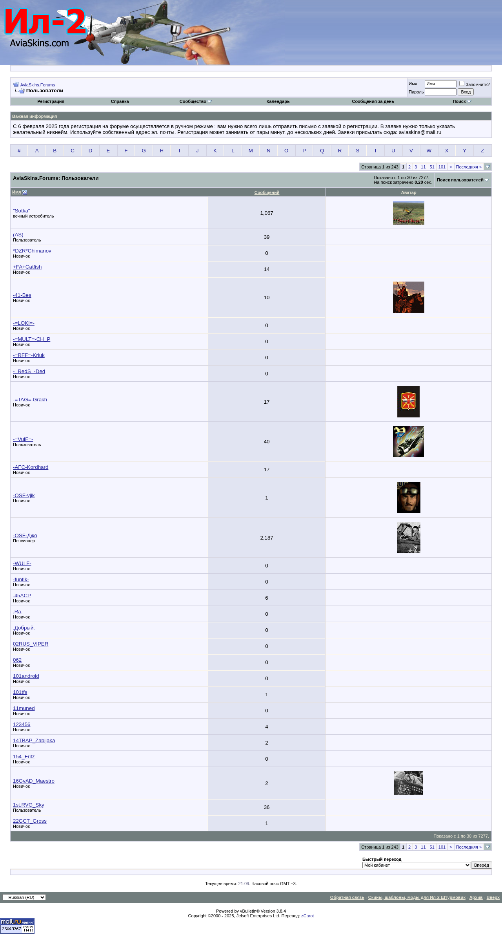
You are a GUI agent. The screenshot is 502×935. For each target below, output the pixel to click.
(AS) (18, 235)
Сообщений (267, 192)
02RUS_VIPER (30, 644)
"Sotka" (21, 211)
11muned (24, 708)
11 (423, 167)
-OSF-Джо (25, 535)
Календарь (278, 101)
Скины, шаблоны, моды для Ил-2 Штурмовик (417, 897)
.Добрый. (24, 628)
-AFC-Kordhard (30, 467)
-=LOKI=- (24, 323)
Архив (476, 897)
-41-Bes (22, 295)
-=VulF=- (23, 439)
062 (17, 660)
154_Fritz (24, 756)
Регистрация (50, 101)
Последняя (469, 167)
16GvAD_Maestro (34, 781)
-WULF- (22, 563)
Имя (413, 83)
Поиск (462, 101)
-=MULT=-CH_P (31, 339)
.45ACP (22, 595)
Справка (120, 101)
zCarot (307, 915)
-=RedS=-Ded (29, 371)
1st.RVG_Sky (28, 805)
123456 (21, 724)
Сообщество (196, 101)
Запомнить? (474, 84)
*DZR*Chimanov (32, 251)
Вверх (493, 897)
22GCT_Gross (30, 821)
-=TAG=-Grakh (30, 400)
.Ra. (17, 612)
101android (26, 676)
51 (432, 167)
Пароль (416, 92)
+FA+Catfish (27, 267)
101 (442, 167)
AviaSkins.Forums (37, 84)
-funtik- (21, 579)
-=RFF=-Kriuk (29, 355)
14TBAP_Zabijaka (34, 740)
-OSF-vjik (24, 495)
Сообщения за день (373, 101)
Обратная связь (347, 897)
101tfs (20, 692)
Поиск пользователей (460, 179)
